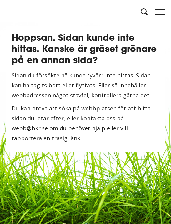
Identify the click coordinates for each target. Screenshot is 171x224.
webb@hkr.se (30, 128)
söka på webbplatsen (88, 108)
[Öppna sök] (143, 11)
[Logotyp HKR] (11, 11)
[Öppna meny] (160, 14)
